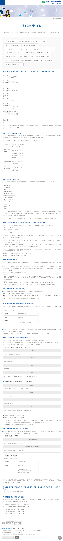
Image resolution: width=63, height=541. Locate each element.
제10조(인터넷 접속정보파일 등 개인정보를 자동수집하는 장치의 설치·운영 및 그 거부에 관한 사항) (29, 60)
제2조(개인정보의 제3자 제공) (13, 45)
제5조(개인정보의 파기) (47, 49)
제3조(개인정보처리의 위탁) (30, 45)
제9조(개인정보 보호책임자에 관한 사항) (40, 56)
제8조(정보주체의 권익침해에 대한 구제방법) (16, 56)
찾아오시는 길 (16, 528)
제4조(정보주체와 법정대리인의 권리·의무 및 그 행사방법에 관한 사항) (22, 49)
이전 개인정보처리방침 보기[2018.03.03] (14, 513)
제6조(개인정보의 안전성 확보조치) (14, 53)
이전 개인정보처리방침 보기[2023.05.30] (14, 509)
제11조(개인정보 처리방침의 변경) (14, 64)
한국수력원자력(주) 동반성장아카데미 (51, 3)
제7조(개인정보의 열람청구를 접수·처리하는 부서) (37, 53)
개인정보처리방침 (6, 528)
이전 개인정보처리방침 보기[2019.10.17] (14, 511)
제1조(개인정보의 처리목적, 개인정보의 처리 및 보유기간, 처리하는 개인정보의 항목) (25, 41)
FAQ (23, 528)
